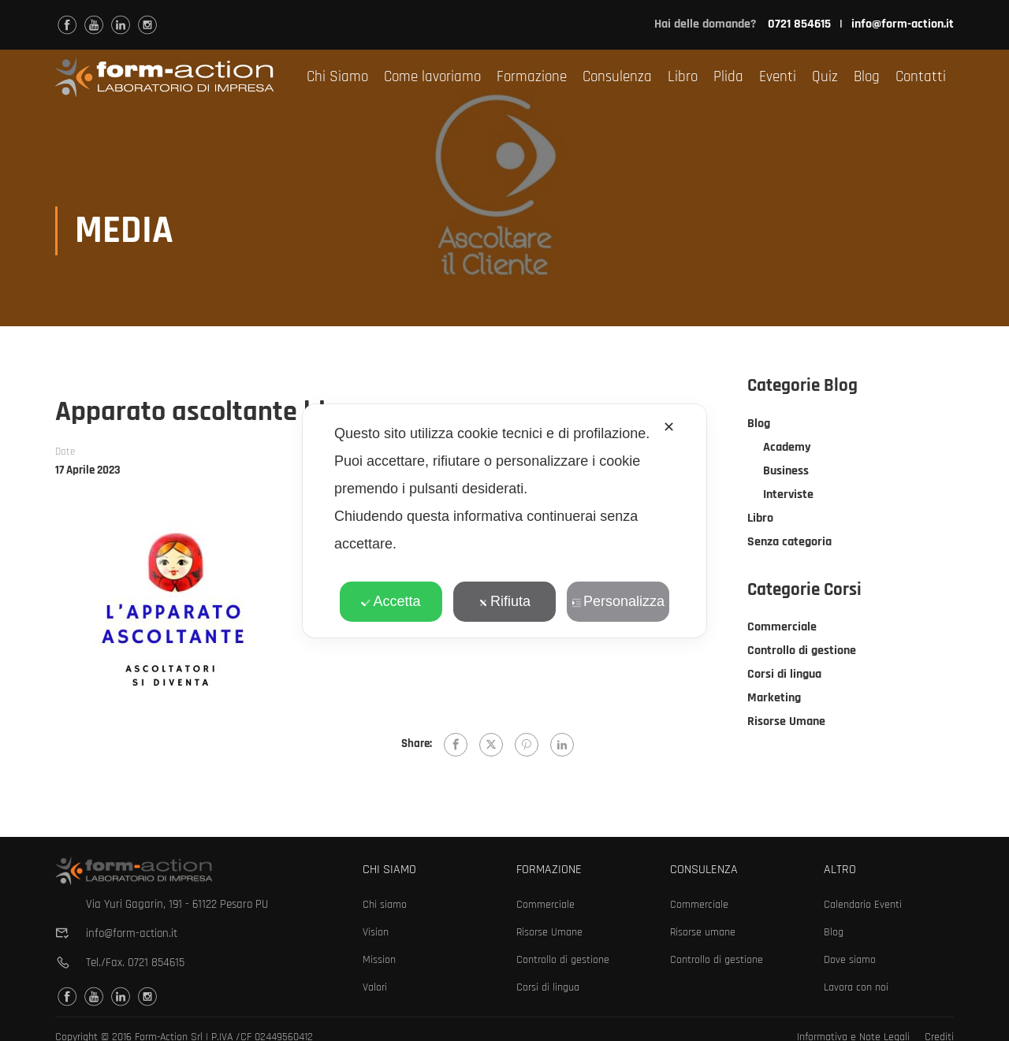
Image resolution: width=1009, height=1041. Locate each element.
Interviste (788, 496)
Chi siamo (385, 905)
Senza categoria (789, 543)
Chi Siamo (337, 77)
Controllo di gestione (801, 652)
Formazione (532, 77)
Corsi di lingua (784, 675)
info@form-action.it (902, 24)
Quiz (825, 77)
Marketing (774, 699)
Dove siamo (850, 960)
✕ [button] (669, 427)
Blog (867, 77)
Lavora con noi (856, 987)
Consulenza (617, 77)
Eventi (777, 77)
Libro (683, 77)
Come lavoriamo (432, 77)
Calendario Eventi (863, 905)
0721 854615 (156, 962)
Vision (376, 932)
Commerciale (782, 628)
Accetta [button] (390, 601)
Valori (375, 987)
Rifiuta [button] (504, 601)
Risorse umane (702, 932)
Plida (728, 77)
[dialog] (504, 521)
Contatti (920, 77)
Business (786, 472)
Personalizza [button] (618, 601)
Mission (379, 960)
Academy (787, 449)
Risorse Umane (786, 723)
